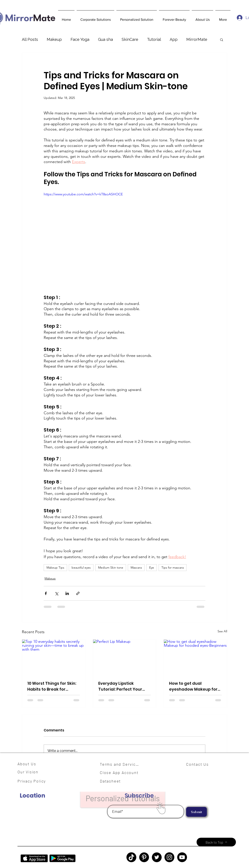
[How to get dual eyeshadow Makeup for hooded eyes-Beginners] (195, 657)
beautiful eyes (81, 567)
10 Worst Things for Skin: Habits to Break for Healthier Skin (51, 686)
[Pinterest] (144, 857)
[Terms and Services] (120, 764)
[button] (95, 17)
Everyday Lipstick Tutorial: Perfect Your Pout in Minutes (120, 686)
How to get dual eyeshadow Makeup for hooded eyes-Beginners (194, 686)
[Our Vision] (29, 772)
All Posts (30, 39)
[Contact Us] (199, 764)
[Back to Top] (216, 842)
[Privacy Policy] (33, 781)
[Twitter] (157, 857)
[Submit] (196, 812)
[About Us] (28, 764)
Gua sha (105, 39)
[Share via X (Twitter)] (56, 593)
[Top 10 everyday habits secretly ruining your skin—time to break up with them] (53, 657)
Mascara (136, 567)
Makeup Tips (55, 567)
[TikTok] (131, 857)
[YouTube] (182, 857)
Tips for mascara (172, 567)
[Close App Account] (122, 772)
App (174, 39)
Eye (151, 567)
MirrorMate (196, 39)
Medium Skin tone (110, 567)
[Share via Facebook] (46, 593)
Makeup (54, 39)
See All (222, 631)
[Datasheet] (113, 781)
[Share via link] (78, 593)
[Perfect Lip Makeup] (124, 657)
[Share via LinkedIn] (67, 593)
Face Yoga (80, 39)
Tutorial (154, 39)
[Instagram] (169, 857)
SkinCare (130, 39)
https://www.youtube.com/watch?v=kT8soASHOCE (83, 194)
